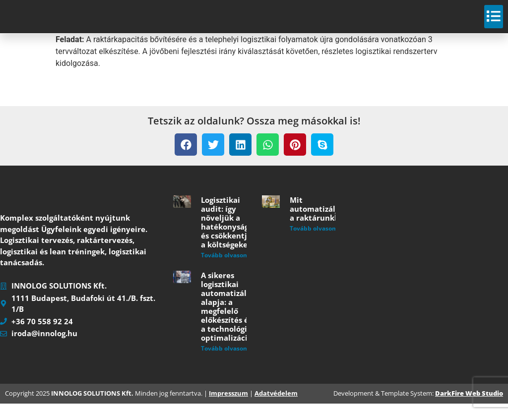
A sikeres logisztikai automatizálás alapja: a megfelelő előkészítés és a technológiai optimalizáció (227, 317)
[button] (186, 155)
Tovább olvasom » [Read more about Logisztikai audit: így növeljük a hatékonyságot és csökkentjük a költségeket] (227, 266)
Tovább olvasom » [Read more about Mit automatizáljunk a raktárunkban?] (316, 239)
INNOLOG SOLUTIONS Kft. (92, 404)
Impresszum (228, 404)
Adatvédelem (276, 404)
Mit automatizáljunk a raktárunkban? (321, 220)
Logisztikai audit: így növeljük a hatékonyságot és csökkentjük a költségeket (228, 233)
